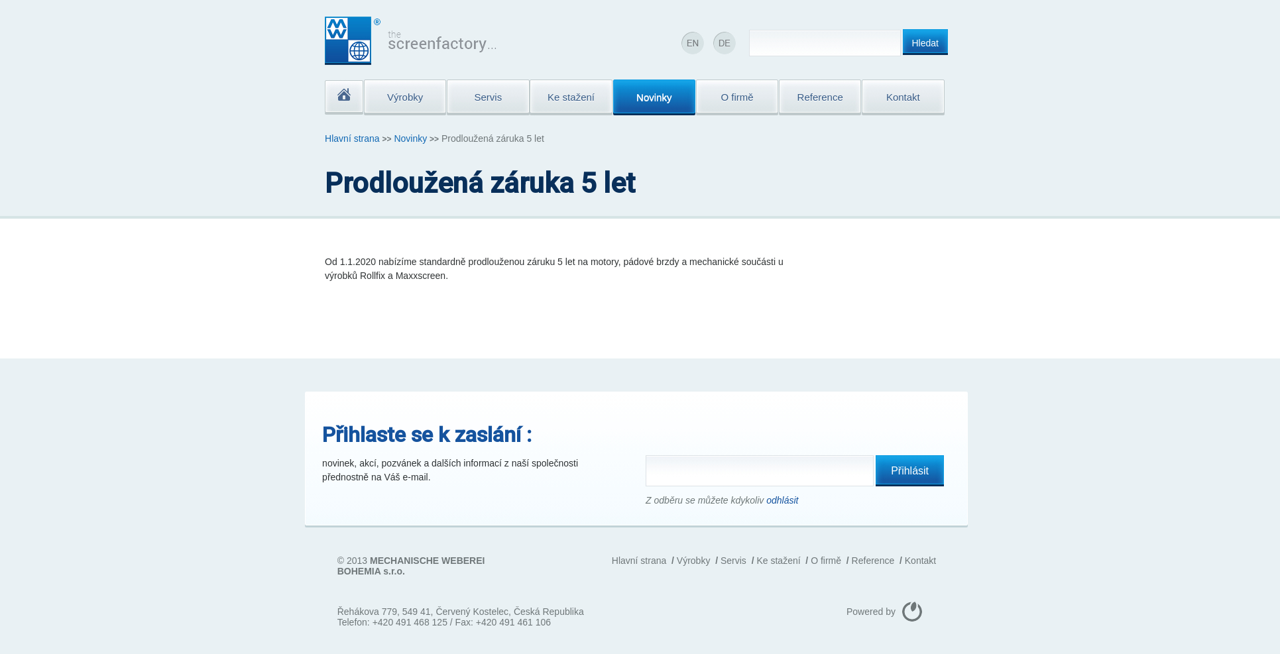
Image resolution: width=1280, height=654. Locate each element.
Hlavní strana (352, 138)
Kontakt (920, 560)
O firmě (826, 560)
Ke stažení (778, 560)
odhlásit (782, 500)
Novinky (410, 138)
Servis (733, 560)
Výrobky (694, 560)
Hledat (925, 43)
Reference (873, 560)
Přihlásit (910, 470)
